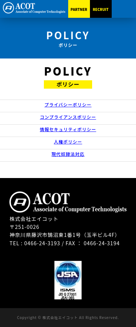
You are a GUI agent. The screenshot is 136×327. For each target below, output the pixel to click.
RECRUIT (101, 9)
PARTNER (79, 9)
